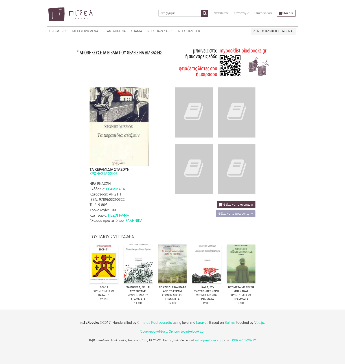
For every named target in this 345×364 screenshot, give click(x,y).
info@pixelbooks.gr (208, 340)
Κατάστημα (241, 13)
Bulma (230, 323)
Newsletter (220, 13)
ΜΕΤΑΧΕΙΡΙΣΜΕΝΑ (85, 31)
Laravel (201, 323)
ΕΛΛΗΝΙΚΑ (134, 221)
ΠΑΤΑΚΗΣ (104, 295)
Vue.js (259, 323)
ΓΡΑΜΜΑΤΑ (115, 189)
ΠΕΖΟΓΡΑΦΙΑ (118, 215)
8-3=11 (104, 287)
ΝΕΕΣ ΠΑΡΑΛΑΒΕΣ (160, 31)
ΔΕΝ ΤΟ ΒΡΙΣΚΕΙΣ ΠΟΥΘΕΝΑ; (273, 31)
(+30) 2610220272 (243, 340)
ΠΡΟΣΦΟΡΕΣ (58, 31)
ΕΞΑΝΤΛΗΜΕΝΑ (114, 31)
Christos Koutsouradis (154, 323)
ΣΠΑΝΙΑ (136, 31)
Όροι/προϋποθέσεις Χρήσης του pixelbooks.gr (172, 331)
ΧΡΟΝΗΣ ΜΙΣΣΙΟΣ (104, 174)
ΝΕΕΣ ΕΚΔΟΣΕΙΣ (189, 31)
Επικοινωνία (263, 13)
